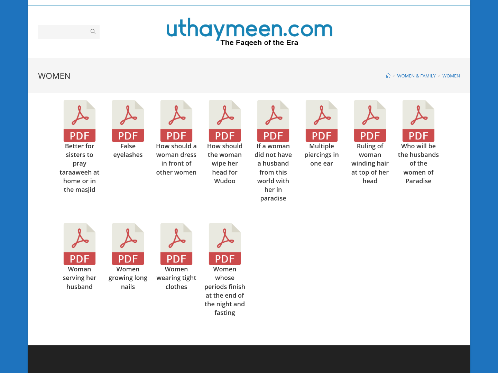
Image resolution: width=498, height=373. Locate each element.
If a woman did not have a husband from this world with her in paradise (273, 172)
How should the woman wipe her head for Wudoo (225, 163)
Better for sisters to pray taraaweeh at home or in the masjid (79, 168)
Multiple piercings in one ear (321, 154)
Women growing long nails (128, 277)
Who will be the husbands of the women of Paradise (418, 163)
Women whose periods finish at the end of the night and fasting (224, 291)
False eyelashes (127, 150)
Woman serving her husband (79, 277)
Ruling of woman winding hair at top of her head (370, 163)
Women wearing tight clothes (176, 277)
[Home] (388, 76)
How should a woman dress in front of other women (176, 159)
